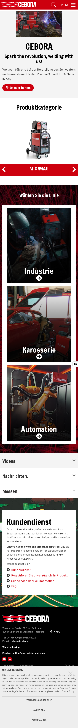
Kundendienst (21, 570)
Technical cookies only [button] (39, 700)
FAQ (13, 586)
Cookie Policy (68, 691)
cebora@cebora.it (20, 641)
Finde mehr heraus (18, 87)
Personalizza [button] (39, 720)
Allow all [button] (39, 710)
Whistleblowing (11, 647)
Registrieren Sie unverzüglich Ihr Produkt (39, 575)
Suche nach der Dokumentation (32, 581)
